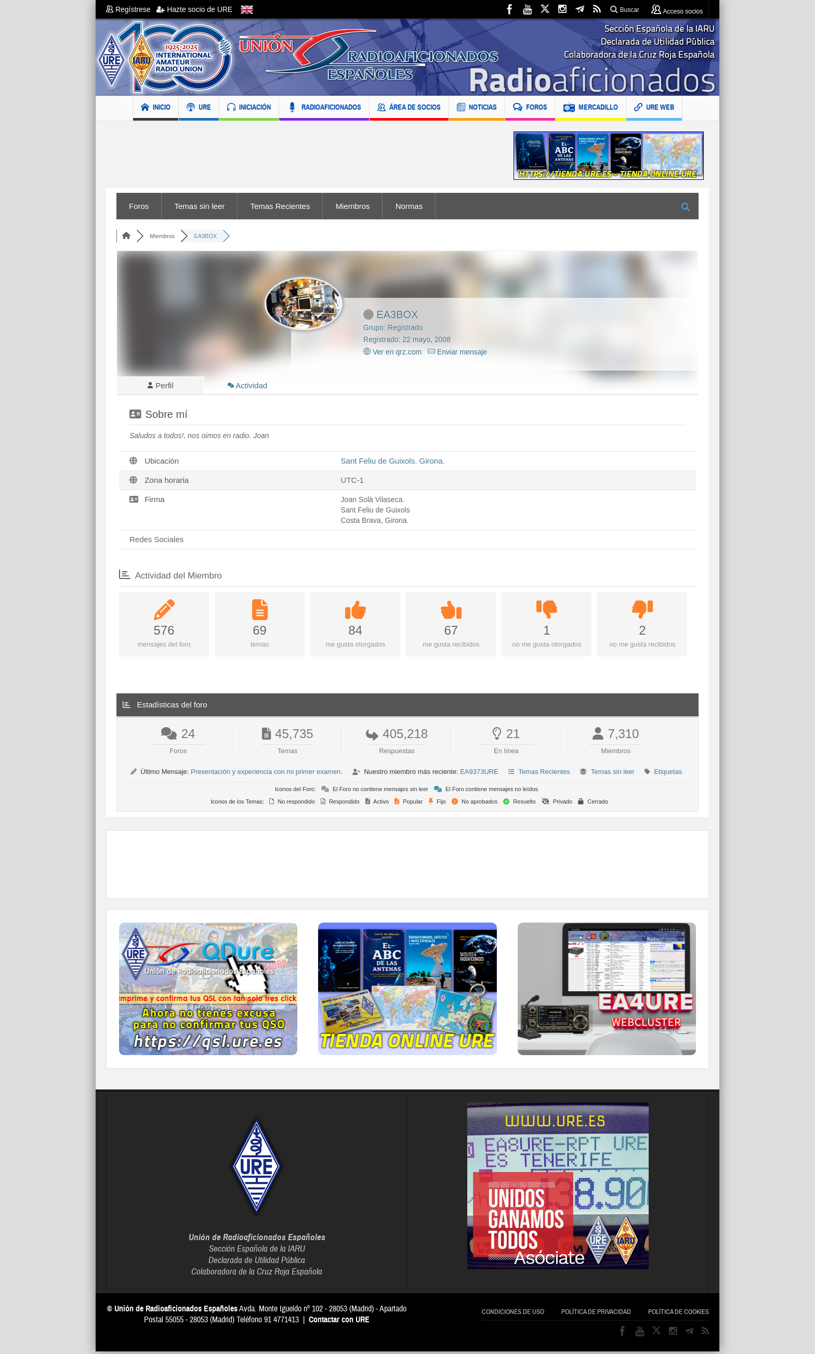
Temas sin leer (200, 206)
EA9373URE (479, 774)
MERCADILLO (591, 108)
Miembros (353, 206)
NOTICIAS (477, 108)
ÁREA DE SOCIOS (409, 108)
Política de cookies (678, 1314)
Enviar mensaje (457, 352)
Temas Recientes (280, 206)
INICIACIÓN (249, 108)
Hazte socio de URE (194, 9)
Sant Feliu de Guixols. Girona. (393, 463)
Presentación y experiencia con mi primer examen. (267, 774)
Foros (139, 206)
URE (199, 108)
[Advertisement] (302, 156)
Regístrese (131, 9)
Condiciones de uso (513, 1314)
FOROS (530, 108)
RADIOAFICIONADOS (324, 108)
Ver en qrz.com (392, 352)
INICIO (155, 108)
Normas (409, 206)
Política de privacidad (596, 1314)
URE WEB (654, 108)
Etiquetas (668, 774)
